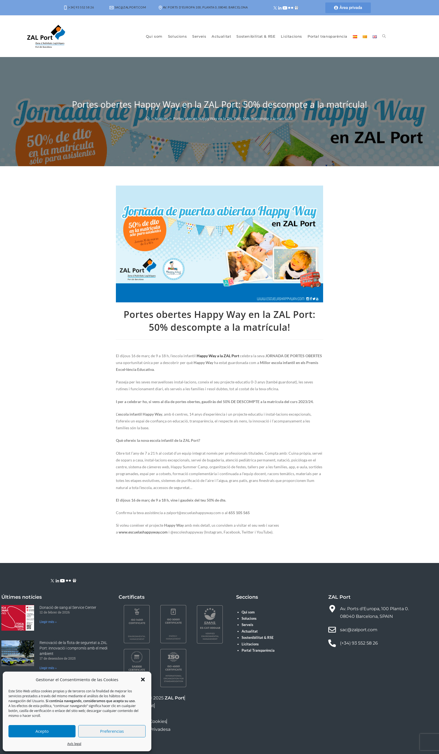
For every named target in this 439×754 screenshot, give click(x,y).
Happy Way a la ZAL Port (218, 355)
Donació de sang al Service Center (68, 607)
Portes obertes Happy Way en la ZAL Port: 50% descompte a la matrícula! (233, 118)
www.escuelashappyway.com (143, 532)
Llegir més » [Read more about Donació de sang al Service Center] (48, 622)
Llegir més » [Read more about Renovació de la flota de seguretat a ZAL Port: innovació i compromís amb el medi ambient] (48, 668)
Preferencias (112, 731)
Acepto (42, 731)
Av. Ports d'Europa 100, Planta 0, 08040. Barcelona (203, 7)
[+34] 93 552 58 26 (79, 7)
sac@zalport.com (127, 7)
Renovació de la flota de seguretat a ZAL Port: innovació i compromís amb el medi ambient (73, 647)
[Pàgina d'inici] (147, 118)
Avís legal (74, 743)
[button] (143, 679)
